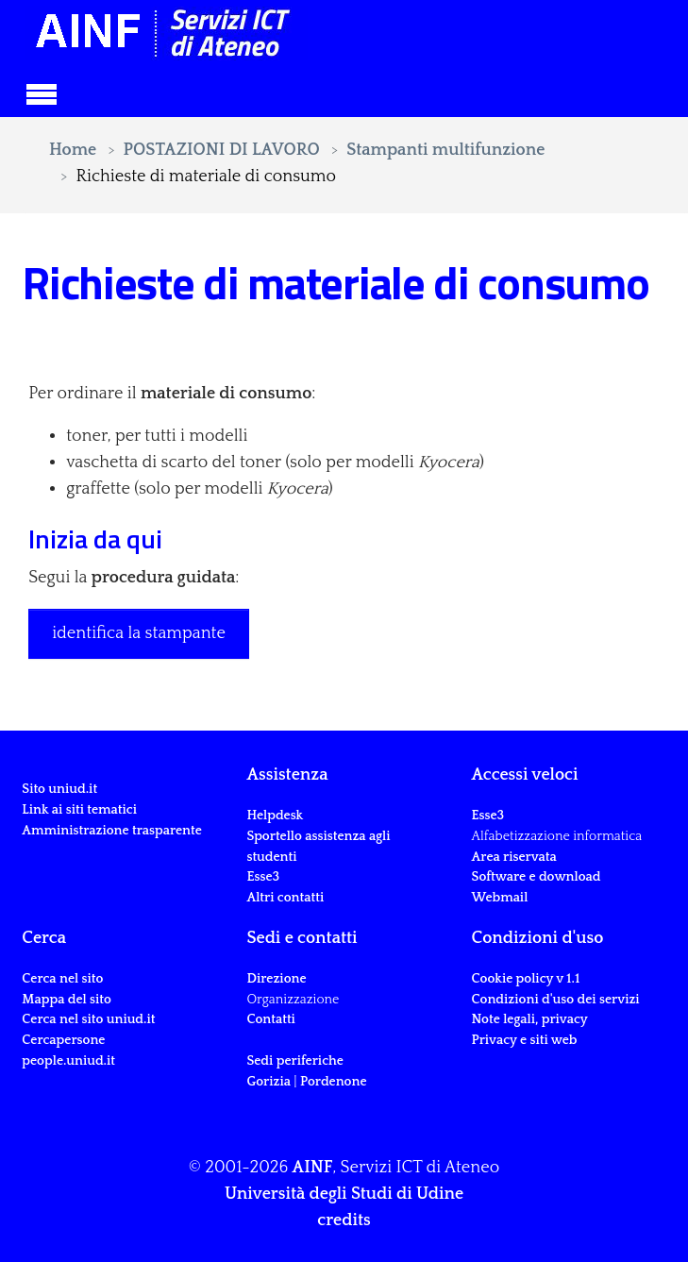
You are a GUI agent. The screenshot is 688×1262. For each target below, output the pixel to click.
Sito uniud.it (59, 789)
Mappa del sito (66, 999)
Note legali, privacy (530, 1019)
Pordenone (333, 1081)
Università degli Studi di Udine (344, 1194)
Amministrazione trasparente (112, 830)
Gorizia (268, 1081)
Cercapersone (63, 1040)
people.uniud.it (68, 1060)
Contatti (270, 1019)
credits (343, 1220)
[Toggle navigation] (41, 92)
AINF (313, 1167)
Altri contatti (285, 897)
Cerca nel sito (62, 978)
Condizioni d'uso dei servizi (556, 999)
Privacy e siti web (525, 1040)
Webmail (500, 897)
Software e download (536, 876)
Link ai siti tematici (79, 809)
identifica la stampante (139, 633)
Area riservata (514, 857)
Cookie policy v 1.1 (526, 978)
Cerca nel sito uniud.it (88, 1019)
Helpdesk (274, 815)
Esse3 (264, 876)
